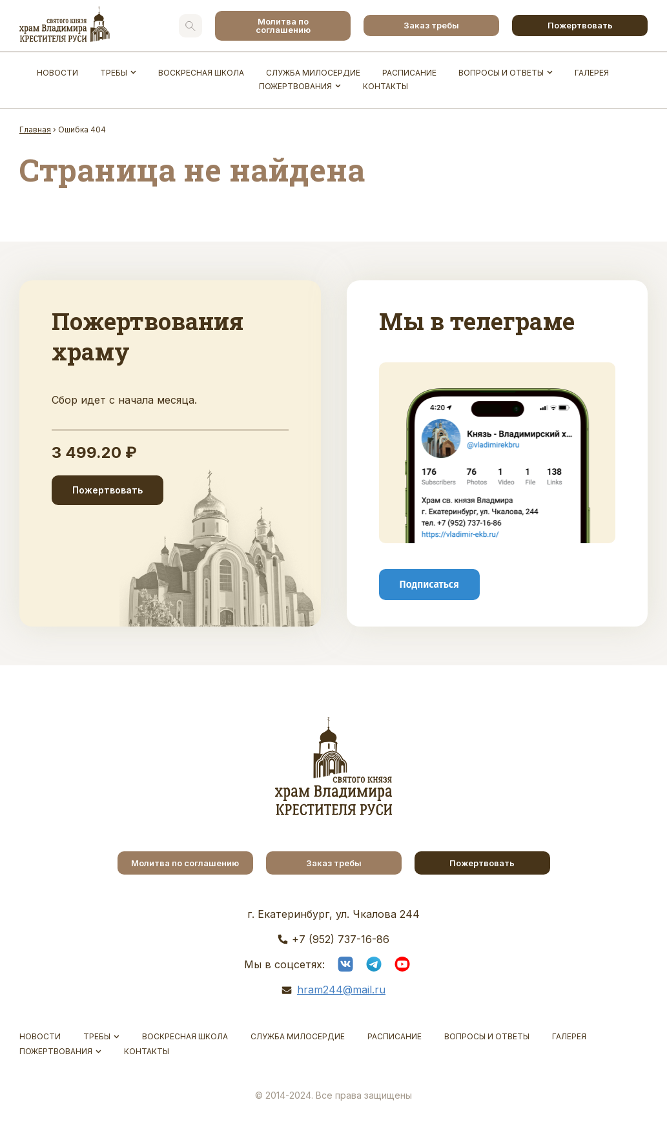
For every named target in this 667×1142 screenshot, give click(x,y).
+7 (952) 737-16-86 (340, 939)
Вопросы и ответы (501, 73)
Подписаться (429, 583)
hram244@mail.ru (341, 989)
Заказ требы (431, 25)
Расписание (409, 73)
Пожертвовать (580, 25)
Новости (57, 73)
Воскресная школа (201, 73)
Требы (113, 73)
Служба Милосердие (313, 73)
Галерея (592, 73)
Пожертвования (295, 86)
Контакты (385, 86)
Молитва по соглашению (283, 25)
